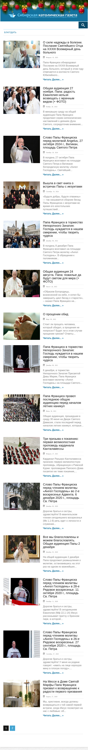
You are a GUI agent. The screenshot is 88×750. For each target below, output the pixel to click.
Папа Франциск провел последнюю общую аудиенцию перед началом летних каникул (62, 401)
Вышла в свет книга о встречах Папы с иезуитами (62, 184)
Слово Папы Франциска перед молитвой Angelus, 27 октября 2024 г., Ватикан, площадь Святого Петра (63, 142)
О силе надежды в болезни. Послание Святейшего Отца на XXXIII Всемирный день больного (63, 47)
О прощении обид (55, 314)
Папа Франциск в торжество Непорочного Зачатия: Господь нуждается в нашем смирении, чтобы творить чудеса (63, 229)
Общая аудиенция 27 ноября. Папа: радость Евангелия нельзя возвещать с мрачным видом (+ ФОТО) (59, 95)
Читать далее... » (53, 79)
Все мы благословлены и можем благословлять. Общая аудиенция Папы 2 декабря (61, 542)
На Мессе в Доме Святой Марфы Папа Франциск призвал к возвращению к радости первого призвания (62, 686)
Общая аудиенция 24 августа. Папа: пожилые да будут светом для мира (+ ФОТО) (62, 276)
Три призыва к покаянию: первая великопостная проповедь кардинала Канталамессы (61, 443)
